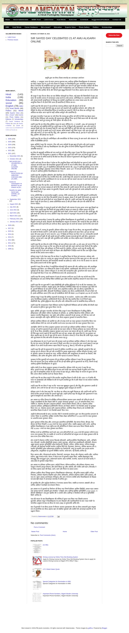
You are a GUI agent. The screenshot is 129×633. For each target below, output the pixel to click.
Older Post (94, 531)
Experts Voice (70, 27)
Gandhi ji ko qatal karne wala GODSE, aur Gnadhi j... (15, 192)
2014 (10, 234)
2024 (10, 144)
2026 (10, 139)
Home (7, 20)
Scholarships (107, 27)
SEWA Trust (36, 20)
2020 (10, 225)
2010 (10, 246)
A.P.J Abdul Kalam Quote (51, 569)
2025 (10, 142)
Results (13, 130)
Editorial (8, 119)
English (10, 106)
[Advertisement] (33, 615)
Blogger (104, 628)
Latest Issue (48, 20)
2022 (10, 150)
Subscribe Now (114, 35)
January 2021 (14, 222)
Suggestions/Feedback (100, 20)
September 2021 (15, 199)
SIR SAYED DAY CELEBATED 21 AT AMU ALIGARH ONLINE (15, 165)
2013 (10, 237)
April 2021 (13, 213)
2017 (10, 228)
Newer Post (35, 531)
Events (21, 115)
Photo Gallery (84, 27)
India (8, 97)
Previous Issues (13, 40)
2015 (10, 231)
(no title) (45, 545)
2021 (10, 153)
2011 (10, 243)
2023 (10, 147)
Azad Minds (61, 20)
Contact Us (117, 20)
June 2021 (13, 210)
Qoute (18, 125)
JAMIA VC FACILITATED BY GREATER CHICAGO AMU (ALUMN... (16, 175)
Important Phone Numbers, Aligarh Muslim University (60, 594)
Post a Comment (39, 527)
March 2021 (14, 216)
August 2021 (14, 204)
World (21, 111)
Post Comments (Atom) (47, 535)
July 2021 (13, 207)
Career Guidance (31, 27)
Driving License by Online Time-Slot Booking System (60, 557)
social (9, 103)
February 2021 (15, 219)
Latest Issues (9, 127)
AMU (7, 27)
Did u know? (46, 27)
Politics (96, 27)
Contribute (84, 20)
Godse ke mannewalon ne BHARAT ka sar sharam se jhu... (15, 184)
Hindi (8, 94)
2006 (10, 249)
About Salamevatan (20, 20)
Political (8, 123)
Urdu (14, 123)
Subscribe (73, 20)
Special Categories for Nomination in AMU (57, 581)
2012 (10, 240)
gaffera (90, 628)
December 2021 (15, 156)
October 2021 (14, 159)
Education (58, 27)
